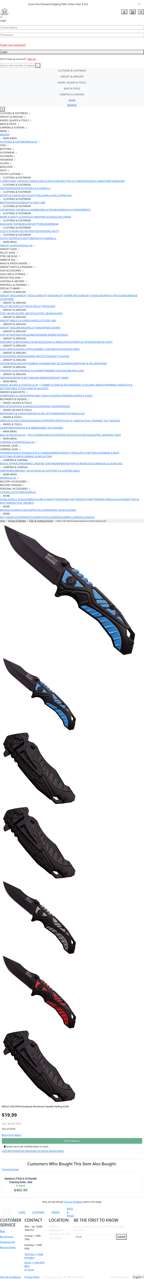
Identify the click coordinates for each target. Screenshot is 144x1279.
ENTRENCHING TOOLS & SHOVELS (43, 395)
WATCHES (41, 517)
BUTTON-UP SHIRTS (72, 181)
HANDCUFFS (66, 413)
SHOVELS (15, 453)
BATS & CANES (17, 413)
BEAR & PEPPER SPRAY (12, 463)
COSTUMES (19, 492)
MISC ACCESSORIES (52, 428)
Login (72, 52)
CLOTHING (38, 1212)
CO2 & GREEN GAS (25, 320)
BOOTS (4, 202)
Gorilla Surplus (54, 1277)
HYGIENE (5, 453)
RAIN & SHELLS (51, 195)
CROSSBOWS (7, 363)
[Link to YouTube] (96, 1212)
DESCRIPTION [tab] (9, 1151)
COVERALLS (6, 492)
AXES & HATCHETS (38, 388)
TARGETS (55, 349)
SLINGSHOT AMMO (58, 377)
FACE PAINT (87, 499)
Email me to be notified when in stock (26, 1146)
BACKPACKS (45, 435)
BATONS (4, 413)
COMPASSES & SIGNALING (107, 463)
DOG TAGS (58, 510)
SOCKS (19, 202)
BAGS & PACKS (72, 88)
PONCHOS (66, 195)
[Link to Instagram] (110, 1212)
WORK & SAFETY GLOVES (14, 217)
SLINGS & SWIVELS (54, 342)
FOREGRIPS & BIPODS (12, 342)
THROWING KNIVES (115, 385)
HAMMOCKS (55, 453)
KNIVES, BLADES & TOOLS (72, 82)
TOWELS (9, 456)
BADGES (4, 510)
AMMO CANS (43, 349)
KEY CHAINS (7, 517)
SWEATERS (119, 181)
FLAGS (67, 510)
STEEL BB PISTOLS (28, 313)
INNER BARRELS (49, 335)
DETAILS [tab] (21, 1151)
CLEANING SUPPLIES (24, 349)
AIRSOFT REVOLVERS (114, 295)
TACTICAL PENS (88, 420)
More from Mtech (11, 1135)
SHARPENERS (7, 428)
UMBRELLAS (69, 517)
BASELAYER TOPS (9, 224)
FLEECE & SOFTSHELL (31, 195)
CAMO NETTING (72, 499)
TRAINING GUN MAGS (56, 370)
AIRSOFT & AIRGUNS (71, 76)
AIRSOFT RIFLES (9, 295)
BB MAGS (22, 327)
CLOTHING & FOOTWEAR (72, 70)
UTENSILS (25, 453)
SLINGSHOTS (22, 363)
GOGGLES (5, 356)
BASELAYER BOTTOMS (31, 224)
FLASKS (51, 517)
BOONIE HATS (14, 209)
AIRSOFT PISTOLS (27, 295)
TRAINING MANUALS (105, 499)
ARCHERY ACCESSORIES (59, 363)
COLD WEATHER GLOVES (41, 217)
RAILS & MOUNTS (34, 342)
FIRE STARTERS (47, 463)
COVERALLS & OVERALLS (36, 188)
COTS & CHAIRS (40, 453)
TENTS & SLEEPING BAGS (66, 470)
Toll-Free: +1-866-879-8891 (34, 1256)
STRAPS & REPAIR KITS (80, 463)
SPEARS (65, 406)
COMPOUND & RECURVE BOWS (89, 363)
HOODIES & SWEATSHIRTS (98, 181)
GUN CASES (6, 349)
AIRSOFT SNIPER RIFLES (67, 295)
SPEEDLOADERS (51, 327)
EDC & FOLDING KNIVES (90, 385)
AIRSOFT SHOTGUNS (91, 295)
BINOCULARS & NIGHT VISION (46, 499)
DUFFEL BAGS (100, 435)
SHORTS (18, 188)
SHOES (12, 202)
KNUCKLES (79, 413)
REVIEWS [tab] (31, 1151)
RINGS (58, 517)
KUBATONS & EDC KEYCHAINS (42, 413)
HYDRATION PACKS (63, 435)
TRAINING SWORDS (50, 406)
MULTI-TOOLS (20, 388)
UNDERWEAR (51, 224)
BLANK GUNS (76, 370)
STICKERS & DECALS (20, 510)
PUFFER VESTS (34, 231)
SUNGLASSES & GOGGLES (14, 499)
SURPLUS (30, 492)
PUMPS (18, 456)
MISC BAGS (114, 435)
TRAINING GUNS (9, 370)
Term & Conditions (10, 1277)
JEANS (10, 188)
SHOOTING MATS (70, 349)
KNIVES (55, 1212)
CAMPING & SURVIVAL (72, 94)
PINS (73, 510)
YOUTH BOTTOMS (25, 238)
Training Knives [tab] (10, 1169)
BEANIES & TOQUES (47, 209)
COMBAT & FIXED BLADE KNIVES (59, 385)
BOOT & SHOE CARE (34, 202)
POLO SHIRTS (30, 181)
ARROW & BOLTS (21, 377)
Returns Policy (8, 1247)
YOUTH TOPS (7, 238)
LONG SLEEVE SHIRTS (49, 181)
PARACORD (13, 470)
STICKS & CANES (71, 420)
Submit (121, 1236)
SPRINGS (63, 335)
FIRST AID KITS (27, 470)
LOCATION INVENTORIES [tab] (50, 1151)
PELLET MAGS (35, 327)
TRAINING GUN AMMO (31, 370)
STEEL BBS (50, 320)
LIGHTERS (19, 517)
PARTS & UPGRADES (85, 342)
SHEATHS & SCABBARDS (28, 428)
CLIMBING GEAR (31, 456)
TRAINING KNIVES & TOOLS (77, 395)
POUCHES (33, 435)
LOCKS (120, 499)
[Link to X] (125, 1212)
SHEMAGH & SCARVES (70, 209)
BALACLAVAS (29, 209)
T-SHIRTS (5, 181)
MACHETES (6, 406)
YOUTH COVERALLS (45, 238)
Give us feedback (73, 1201)
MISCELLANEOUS (85, 517)
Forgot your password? (13, 45)
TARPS (3, 470)
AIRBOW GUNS (37, 363)
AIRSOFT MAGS (8, 327)
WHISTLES (30, 517)
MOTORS (21, 335)
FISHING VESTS (50, 231)
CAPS (3, 209)
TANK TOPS (16, 181)
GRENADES (6, 377)
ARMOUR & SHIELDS (11, 420)
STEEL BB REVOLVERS (50, 313)
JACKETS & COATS (9, 195)
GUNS (22, 1212)
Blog (2, 1231)
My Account (6, 1236)
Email (29, 1269)
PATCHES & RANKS (42, 510)
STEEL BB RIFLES (9, 313)
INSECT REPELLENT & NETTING (80, 453)
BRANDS (72, 105)
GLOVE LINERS (63, 217)
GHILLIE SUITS (44, 470)
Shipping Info (7, 1242)
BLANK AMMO (39, 377)
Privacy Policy (31, 1277)
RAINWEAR (62, 463)
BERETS (86, 209)
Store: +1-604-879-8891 (34, 1264)
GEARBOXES (33, 335)
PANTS (3, 188)
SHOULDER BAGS (83, 435)
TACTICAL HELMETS (23, 503)
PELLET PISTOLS (25, 306)
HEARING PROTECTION (38, 356)
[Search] (17, 65)
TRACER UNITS (104, 342)
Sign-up (31, 59)
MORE (72, 100)
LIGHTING (46, 456)
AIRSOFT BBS (7, 320)
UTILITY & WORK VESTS (13, 231)
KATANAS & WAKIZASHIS (25, 406)
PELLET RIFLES (8, 306)
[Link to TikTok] (118, 1212)
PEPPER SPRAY (54, 420)
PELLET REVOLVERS (44, 306)
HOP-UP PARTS (8, 335)
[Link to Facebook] (103, 1212)
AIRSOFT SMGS (45, 295)
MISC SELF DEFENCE (108, 420)
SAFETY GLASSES (60, 356)
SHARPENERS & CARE (12, 395)
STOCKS (69, 342)
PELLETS (40, 320)
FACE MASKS (18, 356)
